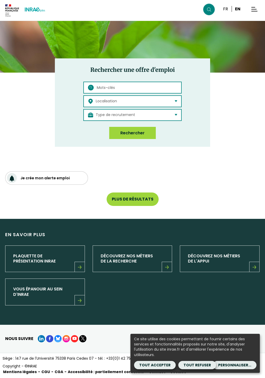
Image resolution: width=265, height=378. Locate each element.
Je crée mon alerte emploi (38, 178)
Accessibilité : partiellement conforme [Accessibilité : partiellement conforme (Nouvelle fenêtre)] (106, 371)
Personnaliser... (234, 365)
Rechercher (132, 133)
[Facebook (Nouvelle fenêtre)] (49, 338)
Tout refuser (197, 365)
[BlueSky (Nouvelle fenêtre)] (58, 338)
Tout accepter (155, 365)
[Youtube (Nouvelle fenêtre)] (74, 338)
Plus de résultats (132, 199)
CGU (45, 371)
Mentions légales (20, 371)
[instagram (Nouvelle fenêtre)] (66, 338)
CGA (59, 371)
